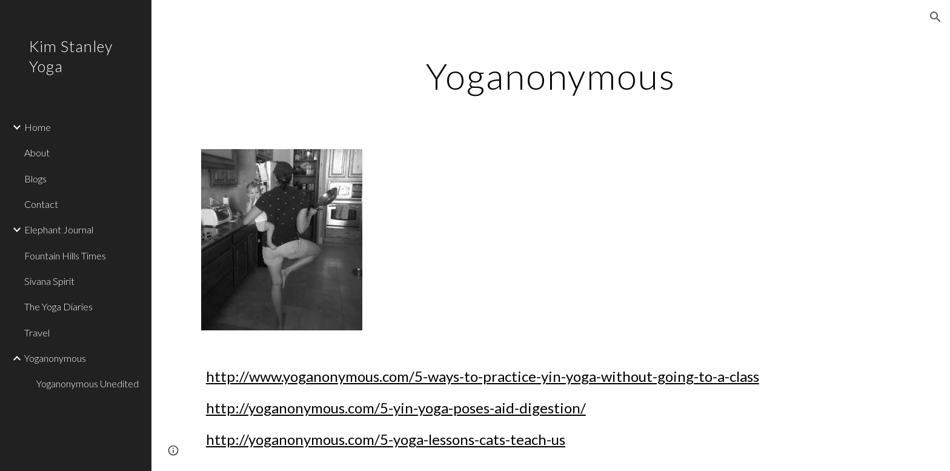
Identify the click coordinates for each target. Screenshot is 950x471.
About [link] (37, 152)
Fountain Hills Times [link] (65, 255)
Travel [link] (37, 332)
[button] (935, 17)
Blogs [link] (35, 178)
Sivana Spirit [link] (49, 281)
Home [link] (37, 127)
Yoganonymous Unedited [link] (87, 383)
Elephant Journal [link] (58, 229)
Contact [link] (41, 204)
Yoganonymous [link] (55, 358)
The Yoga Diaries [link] (58, 306)
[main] (551, 76)
